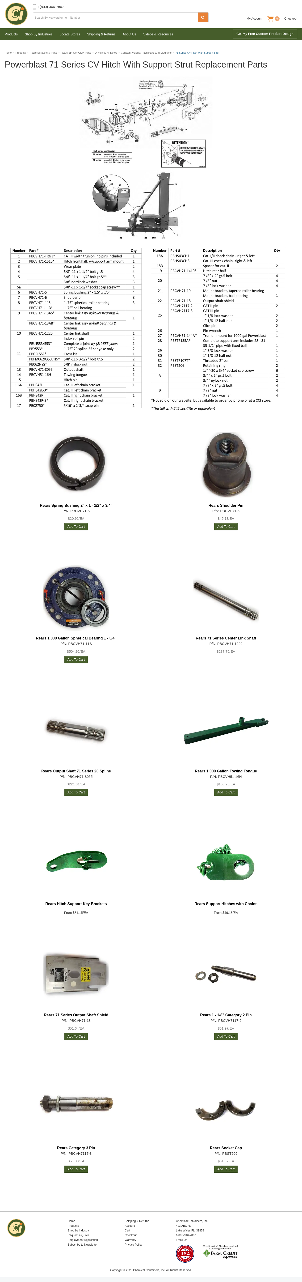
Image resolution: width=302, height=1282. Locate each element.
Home (71, 1221)
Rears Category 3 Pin (76, 1148)
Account (130, 1225)
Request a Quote (78, 1235)
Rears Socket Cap (226, 1148)
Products (11, 34)
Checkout (290, 18)
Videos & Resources (158, 34)
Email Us (181, 1240)
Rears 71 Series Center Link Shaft (226, 638)
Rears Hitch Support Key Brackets (76, 904)
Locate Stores (70, 34)
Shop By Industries (39, 34)
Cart (127, 1230)
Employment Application (83, 1240)
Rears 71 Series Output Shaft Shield (76, 1015)
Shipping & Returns (101, 34)
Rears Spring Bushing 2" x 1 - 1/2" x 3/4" (76, 505)
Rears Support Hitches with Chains (225, 904)
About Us (129, 34)
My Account (254, 18)
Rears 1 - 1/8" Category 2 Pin (226, 1015)
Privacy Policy (134, 1244)
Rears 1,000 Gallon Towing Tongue (226, 771)
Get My (265, 34)
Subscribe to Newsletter (83, 1244)
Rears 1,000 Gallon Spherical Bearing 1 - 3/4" (76, 638)
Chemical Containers (19, 14)
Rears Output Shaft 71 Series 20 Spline (76, 771)
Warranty (130, 1240)
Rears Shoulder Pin (226, 505)
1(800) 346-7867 (51, 7)
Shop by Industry (78, 1230)
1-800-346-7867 (186, 1235)
